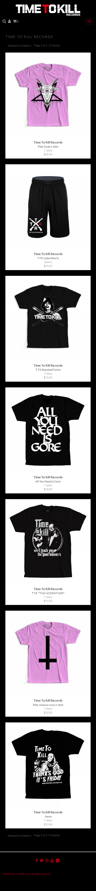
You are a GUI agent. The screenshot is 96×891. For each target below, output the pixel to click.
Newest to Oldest (20, 45)
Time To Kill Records (29, 36)
